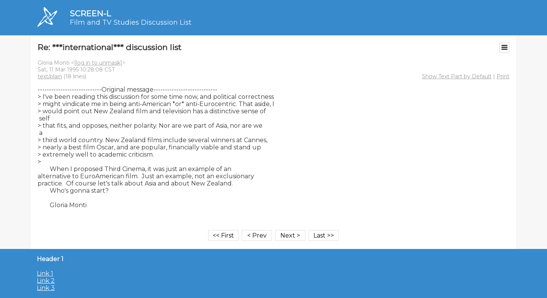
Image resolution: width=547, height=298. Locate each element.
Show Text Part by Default (457, 76)
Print (502, 76)
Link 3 (46, 288)
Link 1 (45, 273)
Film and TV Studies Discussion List (130, 22)
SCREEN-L (90, 13)
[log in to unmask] (98, 62)
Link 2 (46, 280)
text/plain (50, 76)
